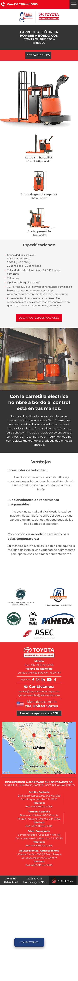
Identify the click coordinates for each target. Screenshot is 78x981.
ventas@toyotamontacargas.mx (39, 691)
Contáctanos (29, 942)
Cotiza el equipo (38, 55)
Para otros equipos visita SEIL (39, 713)
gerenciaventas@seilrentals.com (39, 695)
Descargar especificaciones (39, 317)
